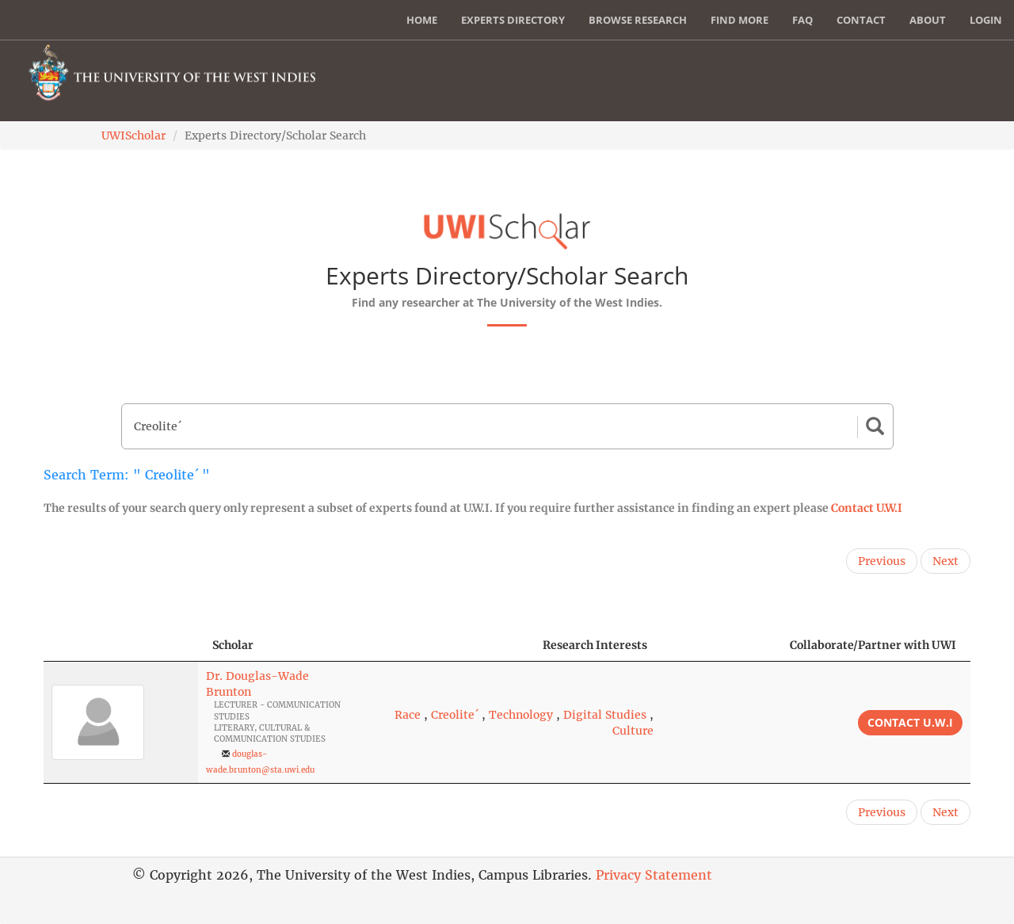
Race (408, 715)
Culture (633, 731)
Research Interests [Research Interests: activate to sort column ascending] (595, 645)
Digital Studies (604, 715)
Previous (881, 561)
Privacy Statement (654, 875)
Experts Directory (513, 20)
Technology (521, 715)
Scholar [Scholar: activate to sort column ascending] (233, 645)
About (927, 20)
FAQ (802, 20)
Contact (861, 20)
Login (986, 20)
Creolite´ (454, 715)
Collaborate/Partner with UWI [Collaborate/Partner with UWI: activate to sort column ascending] (873, 645)
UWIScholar (133, 135)
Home (421, 20)
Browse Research (638, 20)
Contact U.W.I (866, 508)
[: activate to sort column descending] (121, 645)
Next (945, 561)
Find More (739, 20)
